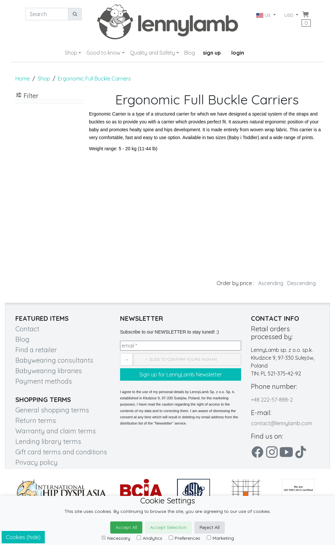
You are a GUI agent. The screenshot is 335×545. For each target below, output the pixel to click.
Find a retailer (36, 350)
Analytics (149, 538)
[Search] (47, 14)
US (263, 15)
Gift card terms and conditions (61, 452)
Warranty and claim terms (55, 431)
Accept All (126, 527)
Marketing (220, 538)
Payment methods (43, 381)
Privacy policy (36, 462)
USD (289, 15)
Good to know (103, 52)
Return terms (35, 420)
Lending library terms (48, 441)
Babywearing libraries (48, 371)
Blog (189, 52)
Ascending (270, 283)
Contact (27, 329)
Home (22, 78)
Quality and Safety (152, 52)
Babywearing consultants (54, 360)
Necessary (115, 538)
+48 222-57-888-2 (272, 399)
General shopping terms (52, 410)
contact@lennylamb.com (281, 423)
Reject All (210, 527)
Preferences (184, 538)
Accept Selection (168, 527)
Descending (301, 283)
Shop (71, 52)
